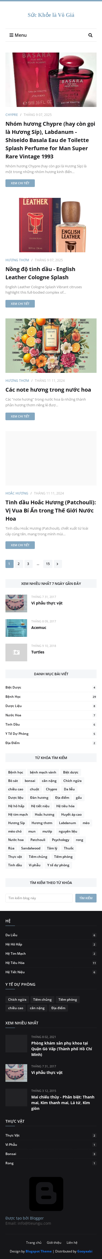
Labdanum (67, 823)
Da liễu (69, 789)
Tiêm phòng (63, 856)
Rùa (11, 848)
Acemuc (38, 627)
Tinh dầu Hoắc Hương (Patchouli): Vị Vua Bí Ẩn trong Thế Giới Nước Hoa (50, 510)
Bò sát (13, 780)
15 (48, 563)
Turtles (37, 652)
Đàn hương (39, 797)
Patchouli (37, 839)
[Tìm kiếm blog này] (39, 898)
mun (32, 831)
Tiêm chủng (38, 856)
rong (79, 839)
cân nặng (49, 780)
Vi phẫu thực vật (47, 603)
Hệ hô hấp (16, 806)
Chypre (11, 114)
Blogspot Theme (39, 1251)
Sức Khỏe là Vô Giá (51, 15)
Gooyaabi (84, 1251)
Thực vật (15, 856)
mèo (86, 823)
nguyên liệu (68, 831)
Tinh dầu (51, 724)
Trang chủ (33, 1242)
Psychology (60, 839)
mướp (47, 831)
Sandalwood (30, 848)
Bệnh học (51, 696)
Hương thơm (17, 260)
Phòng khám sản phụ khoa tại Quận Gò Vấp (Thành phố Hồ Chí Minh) (61, 1048)
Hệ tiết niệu (40, 806)
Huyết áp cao (71, 814)
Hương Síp (16, 823)
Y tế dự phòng (51, 733)
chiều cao (15, 789)
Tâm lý (52, 848)
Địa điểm (51, 743)
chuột (34, 789)
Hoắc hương (16, 493)
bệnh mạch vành (43, 772)
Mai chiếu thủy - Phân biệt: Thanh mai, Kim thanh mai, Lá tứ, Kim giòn (62, 1102)
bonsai (30, 780)
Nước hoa (51, 715)
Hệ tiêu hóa (65, 806)
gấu (79, 797)
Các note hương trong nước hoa (48, 389)
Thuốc (69, 848)
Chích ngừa (72, 780)
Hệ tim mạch (18, 814)
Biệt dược (51, 687)
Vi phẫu (35, 865)
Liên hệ (72, 1242)
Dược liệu (51, 706)
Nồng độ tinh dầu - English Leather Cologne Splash (40, 273)
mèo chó (14, 831)
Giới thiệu (54, 1242)
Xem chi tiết (20, 183)
